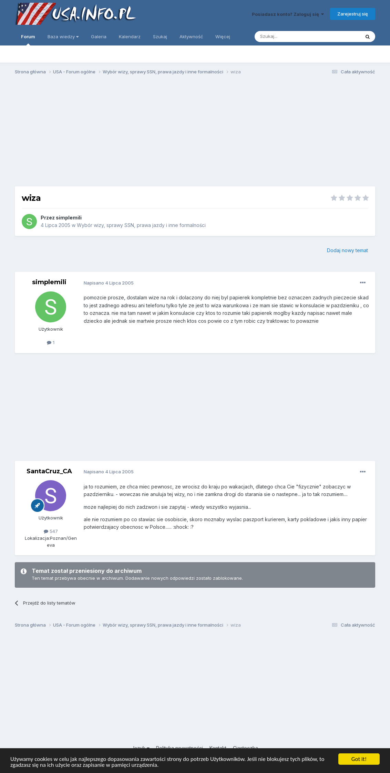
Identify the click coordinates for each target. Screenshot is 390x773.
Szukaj (160, 36)
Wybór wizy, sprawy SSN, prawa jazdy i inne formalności (141, 225)
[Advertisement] (195, 133)
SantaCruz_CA (49, 471)
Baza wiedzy (63, 36)
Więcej (222, 36)
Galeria (98, 36)
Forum (28, 39)
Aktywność (191, 36)
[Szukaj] (290, 36)
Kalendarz (130, 36)
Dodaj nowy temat (347, 250)
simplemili (69, 217)
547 (51, 531)
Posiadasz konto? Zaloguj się (288, 14)
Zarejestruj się (352, 14)
